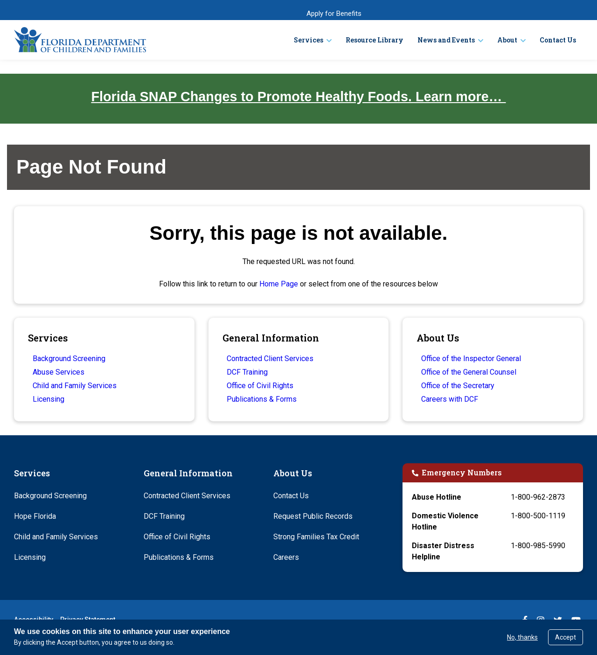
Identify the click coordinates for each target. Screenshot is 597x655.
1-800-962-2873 (538, 497)
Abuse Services (58, 372)
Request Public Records (313, 516)
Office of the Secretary (457, 385)
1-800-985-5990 (538, 545)
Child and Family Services (75, 385)
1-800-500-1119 (538, 515)
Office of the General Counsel (468, 372)
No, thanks (522, 637)
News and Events (446, 39)
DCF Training (247, 372)
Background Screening (69, 358)
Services (308, 39)
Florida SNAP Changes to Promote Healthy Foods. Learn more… (298, 96)
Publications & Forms (262, 399)
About (507, 39)
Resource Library (374, 39)
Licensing (48, 399)
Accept (565, 637)
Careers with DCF (449, 399)
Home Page (278, 283)
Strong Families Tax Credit (316, 536)
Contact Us (558, 39)
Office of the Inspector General (471, 358)
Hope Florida (35, 516)
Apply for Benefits (333, 13)
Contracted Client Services (270, 358)
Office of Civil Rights (260, 385)
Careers (286, 557)
